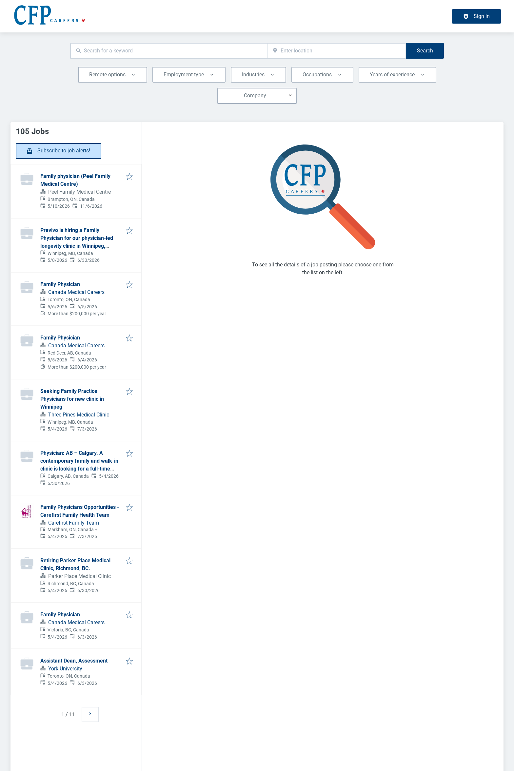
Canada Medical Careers (76, 292)
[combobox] (168, 51)
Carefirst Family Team (73, 523)
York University (65, 668)
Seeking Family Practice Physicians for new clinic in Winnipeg (72, 399)
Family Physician (60, 284)
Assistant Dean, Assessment (74, 661)
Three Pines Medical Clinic (78, 415)
